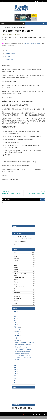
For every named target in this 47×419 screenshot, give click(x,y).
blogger (42, 202)
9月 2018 (17, 334)
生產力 (15, 304)
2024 (15, 317)
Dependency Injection (20, 276)
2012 (15, 374)
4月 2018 (17, 339)
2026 (15, 313)
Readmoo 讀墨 (9, 60)
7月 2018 (17, 337)
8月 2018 (17, 336)
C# (14, 257)
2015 (15, 368)
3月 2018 (17, 341)
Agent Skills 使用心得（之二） (19, 238)
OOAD (15, 287)
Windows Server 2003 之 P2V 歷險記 (23, 360)
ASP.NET (16, 259)
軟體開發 (16, 272)
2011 (15, 375)
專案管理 (16, 302)
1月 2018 (17, 362)
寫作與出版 (7, 28)
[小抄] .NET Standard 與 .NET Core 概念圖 (24, 345)
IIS (14, 293)
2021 (15, 323)
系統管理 (16, 283)
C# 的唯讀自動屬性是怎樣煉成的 (22, 354)
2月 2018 (17, 343)
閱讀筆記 (16, 262)
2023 (15, 319)
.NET (15, 255)
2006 (15, 385)
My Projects (17, 300)
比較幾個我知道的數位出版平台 (22, 356)
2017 (15, 364)
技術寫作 (16, 281)
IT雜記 (15, 268)
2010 (15, 377)
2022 (15, 321)
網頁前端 (16, 285)
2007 (15, 383)
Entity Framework (19, 289)
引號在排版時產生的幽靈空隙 (19, 244)
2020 (15, 325)
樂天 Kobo (8, 57)
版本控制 (16, 274)
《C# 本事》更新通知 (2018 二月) (22, 358)
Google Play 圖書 (10, 54)
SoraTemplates (10, 416)
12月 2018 (17, 330)
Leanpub (7, 51)
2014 (15, 370)
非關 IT (15, 306)
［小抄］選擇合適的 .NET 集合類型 (23, 352)
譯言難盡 (16, 270)
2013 (15, 372)
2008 (15, 381)
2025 (15, 315)
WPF (15, 297)
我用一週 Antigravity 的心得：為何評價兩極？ (22, 241)
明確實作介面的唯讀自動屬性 (21, 350)
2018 (15, 328)
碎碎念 (15, 278)
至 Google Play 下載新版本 (32, 44)
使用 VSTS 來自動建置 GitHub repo (23, 347)
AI (14, 291)
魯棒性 (14, 247)
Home (3, 28)
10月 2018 (17, 332)
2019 (15, 327)
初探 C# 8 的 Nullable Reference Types (24, 348)
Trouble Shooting (19, 279)
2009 (15, 379)
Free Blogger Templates (25, 416)
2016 (15, 366)
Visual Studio (17, 266)
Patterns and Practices (20, 264)
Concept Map (17, 299)
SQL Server (17, 295)
